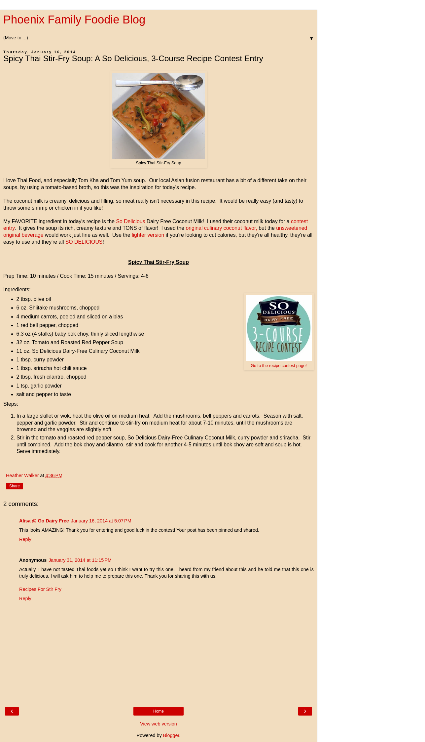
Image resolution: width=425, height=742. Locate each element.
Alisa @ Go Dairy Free (44, 520)
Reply (25, 539)
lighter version (147, 235)
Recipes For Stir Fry (40, 589)
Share (14, 486)
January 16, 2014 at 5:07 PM (101, 520)
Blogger (171, 735)
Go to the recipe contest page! (279, 365)
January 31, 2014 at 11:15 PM (80, 560)
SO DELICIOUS (83, 242)
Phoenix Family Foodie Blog (74, 19)
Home (158, 711)
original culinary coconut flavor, (221, 228)
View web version (158, 723)
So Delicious (130, 221)
